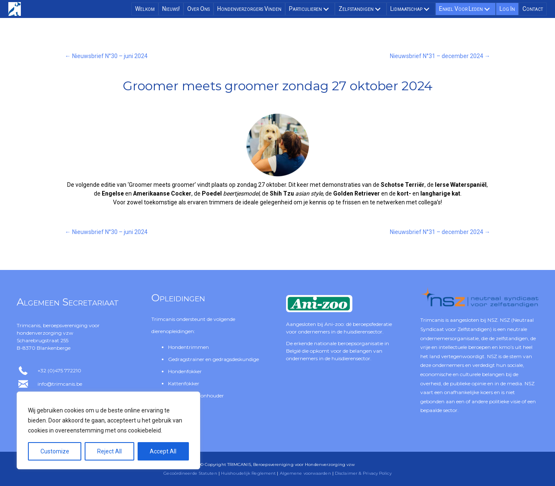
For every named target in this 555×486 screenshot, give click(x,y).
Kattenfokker (183, 383)
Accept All (163, 451)
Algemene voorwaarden (305, 473)
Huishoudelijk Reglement (248, 473)
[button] (326, 9)
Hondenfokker (185, 371)
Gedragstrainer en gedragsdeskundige (213, 359)
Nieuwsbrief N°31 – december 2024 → (440, 56)
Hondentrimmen (188, 347)
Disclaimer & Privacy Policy (363, 473)
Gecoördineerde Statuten (190, 473)
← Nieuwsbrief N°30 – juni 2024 (106, 56)
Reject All (109, 451)
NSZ (492, 320)
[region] (108, 430)
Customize (54, 451)
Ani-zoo (334, 324)
